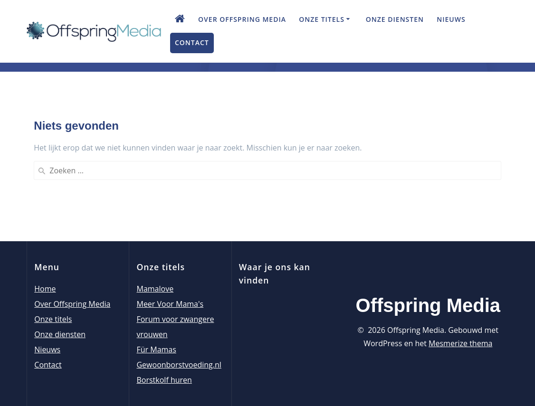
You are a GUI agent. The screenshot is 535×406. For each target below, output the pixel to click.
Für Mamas (156, 349)
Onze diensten (395, 19)
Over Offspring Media (242, 19)
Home (45, 288)
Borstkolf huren (163, 380)
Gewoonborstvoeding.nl (178, 364)
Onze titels (321, 19)
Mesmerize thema (460, 343)
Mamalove (154, 288)
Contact (192, 42)
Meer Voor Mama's (169, 304)
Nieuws (451, 19)
